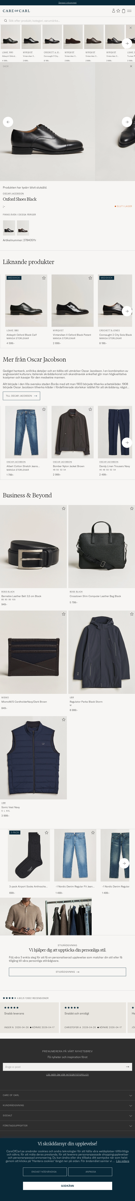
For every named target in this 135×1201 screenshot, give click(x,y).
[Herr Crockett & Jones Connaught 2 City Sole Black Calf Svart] (52, 37)
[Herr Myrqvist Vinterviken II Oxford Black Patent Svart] (31, 37)
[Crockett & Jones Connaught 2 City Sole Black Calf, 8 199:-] (52, 43)
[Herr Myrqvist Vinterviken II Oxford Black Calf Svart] (114, 37)
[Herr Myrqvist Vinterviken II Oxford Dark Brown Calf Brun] (94, 37)
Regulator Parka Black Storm (86, 701)
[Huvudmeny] (129, 11)
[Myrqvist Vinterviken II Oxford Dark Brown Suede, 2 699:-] (73, 43)
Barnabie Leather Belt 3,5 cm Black (21, 596)
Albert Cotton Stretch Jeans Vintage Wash (22, 466)
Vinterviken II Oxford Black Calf (113, 56)
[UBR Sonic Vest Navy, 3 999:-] (33, 766)
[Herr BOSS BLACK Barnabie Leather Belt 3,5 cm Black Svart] (33, 546)
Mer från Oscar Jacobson (34, 359)
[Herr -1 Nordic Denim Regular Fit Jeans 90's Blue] (75, 855)
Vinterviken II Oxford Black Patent (31, 56)
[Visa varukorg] (123, 10)
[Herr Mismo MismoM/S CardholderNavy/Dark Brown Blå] (33, 652)
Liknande (28, 262)
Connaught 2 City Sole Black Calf (51, 56)
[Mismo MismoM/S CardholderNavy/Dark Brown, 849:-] (33, 661)
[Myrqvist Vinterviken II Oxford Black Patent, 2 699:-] (31, 43)
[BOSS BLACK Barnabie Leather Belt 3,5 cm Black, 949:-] (33, 555)
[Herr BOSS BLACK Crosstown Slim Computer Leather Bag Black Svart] (101, 546)
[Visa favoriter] (118, 11)
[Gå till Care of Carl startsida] (16, 10)
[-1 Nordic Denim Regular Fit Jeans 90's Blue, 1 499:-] (75, 862)
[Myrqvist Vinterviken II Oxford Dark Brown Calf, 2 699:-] (93, 43)
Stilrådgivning (67, 945)
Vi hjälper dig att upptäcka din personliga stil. (67, 950)
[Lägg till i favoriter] (43, 278)
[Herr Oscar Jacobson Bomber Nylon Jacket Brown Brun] (73, 432)
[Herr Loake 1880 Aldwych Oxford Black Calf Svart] (10, 37)
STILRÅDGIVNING (65, 972)
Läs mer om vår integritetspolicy (67, 1075)
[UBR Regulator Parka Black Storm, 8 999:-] (101, 661)
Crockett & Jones (52, 52)
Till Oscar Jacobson (21, 396)
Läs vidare (122, 1161)
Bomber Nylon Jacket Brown (68, 466)
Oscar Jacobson (13, 193)
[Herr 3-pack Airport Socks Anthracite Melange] (29, 855)
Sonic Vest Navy (10, 807)
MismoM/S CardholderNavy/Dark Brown (24, 701)
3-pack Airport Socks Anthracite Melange (27, 886)
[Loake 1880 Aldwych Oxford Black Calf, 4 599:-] (10, 43)
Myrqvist (28, 52)
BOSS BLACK (8, 591)
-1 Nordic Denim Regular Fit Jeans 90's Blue (75, 886)
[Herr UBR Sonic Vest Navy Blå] (33, 757)
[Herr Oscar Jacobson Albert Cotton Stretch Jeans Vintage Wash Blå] (26, 432)
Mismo (5, 697)
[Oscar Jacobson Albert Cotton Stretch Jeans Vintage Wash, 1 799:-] (26, 441)
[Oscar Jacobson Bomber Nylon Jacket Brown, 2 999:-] (72, 441)
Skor (6, 66)
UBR (72, 697)
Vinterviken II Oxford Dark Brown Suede (72, 56)
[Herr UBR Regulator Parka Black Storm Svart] (101, 652)
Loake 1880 (7, 52)
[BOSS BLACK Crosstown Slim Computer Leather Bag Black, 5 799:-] (101, 555)
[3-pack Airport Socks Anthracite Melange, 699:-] (29, 862)
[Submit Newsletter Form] (127, 1067)
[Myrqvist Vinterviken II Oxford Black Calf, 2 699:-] (114, 43)
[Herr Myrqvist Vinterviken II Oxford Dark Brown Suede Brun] (73, 37)
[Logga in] (113, 11)
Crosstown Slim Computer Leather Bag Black (95, 596)
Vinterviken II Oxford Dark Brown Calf (93, 56)
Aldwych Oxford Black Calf (8, 56)
